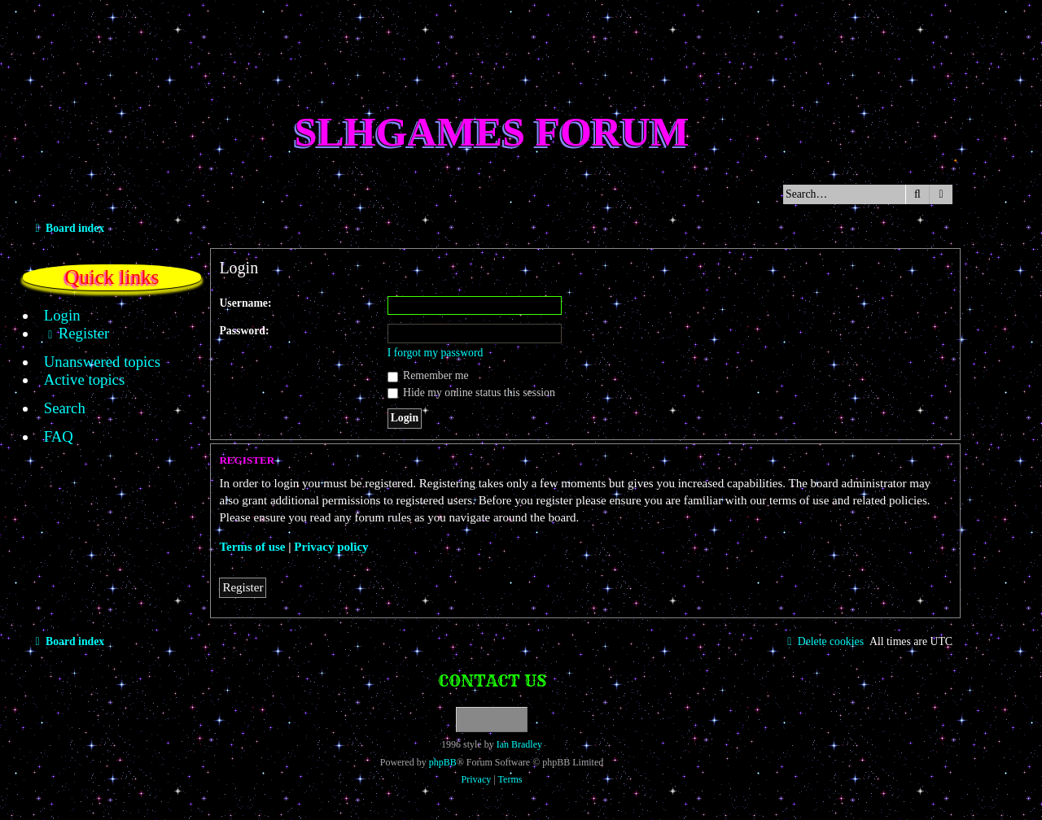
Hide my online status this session (471, 392)
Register (242, 587)
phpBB (443, 762)
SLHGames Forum (492, 132)
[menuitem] (53, 316)
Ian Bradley (519, 744)
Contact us (492, 680)
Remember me (428, 375)
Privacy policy (331, 546)
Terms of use (252, 546)
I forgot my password (435, 353)
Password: (244, 331)
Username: (245, 303)
